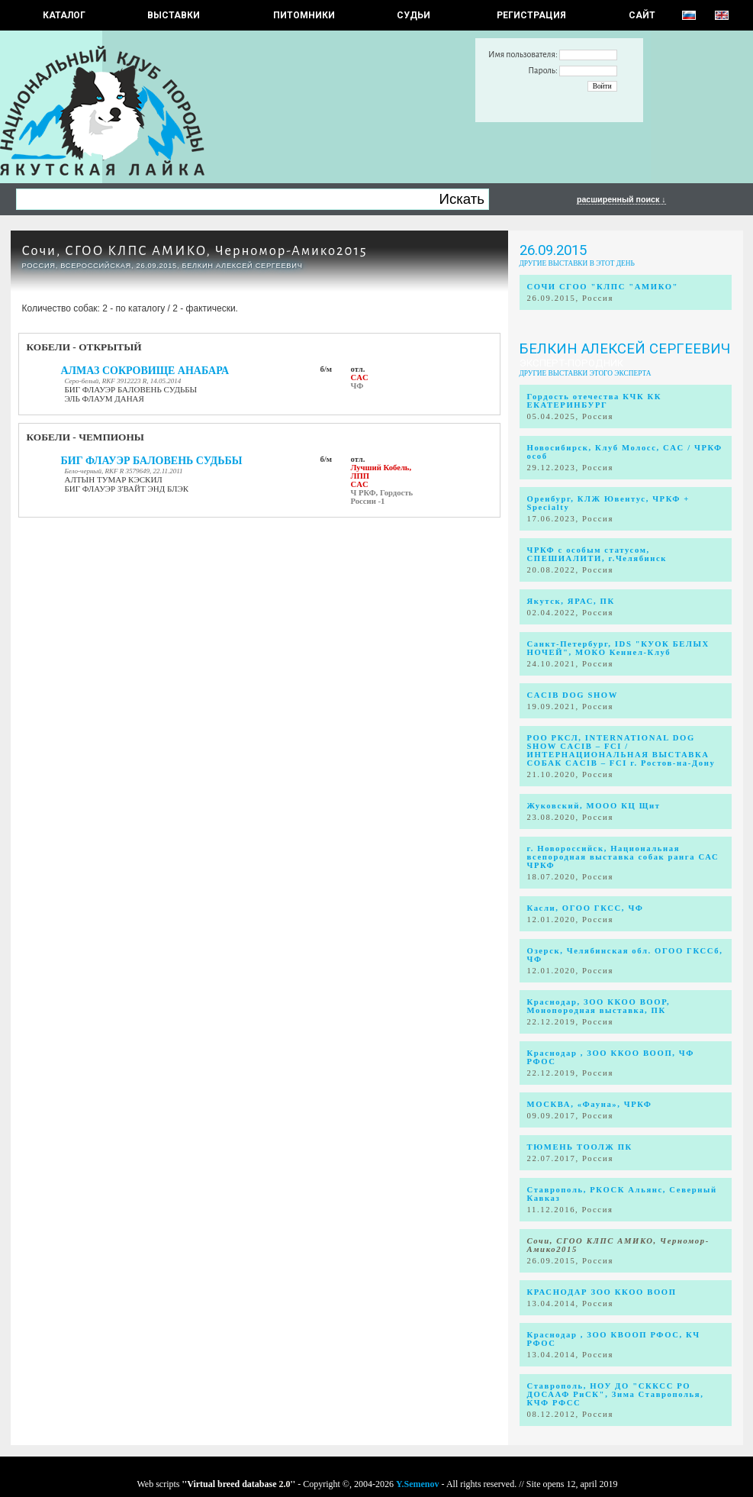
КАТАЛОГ (64, 15)
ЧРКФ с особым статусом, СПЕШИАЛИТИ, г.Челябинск (597, 554)
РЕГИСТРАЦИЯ (531, 15)
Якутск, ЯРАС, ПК (571, 601)
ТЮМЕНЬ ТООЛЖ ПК (579, 1147)
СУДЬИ (413, 15)
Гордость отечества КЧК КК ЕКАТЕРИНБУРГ (594, 400)
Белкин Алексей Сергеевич (625, 348)
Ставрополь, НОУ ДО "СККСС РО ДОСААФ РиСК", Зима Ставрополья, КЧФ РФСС (615, 1394)
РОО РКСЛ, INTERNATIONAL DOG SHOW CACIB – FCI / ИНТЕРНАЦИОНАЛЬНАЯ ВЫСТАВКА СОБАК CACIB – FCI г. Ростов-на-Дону (621, 750)
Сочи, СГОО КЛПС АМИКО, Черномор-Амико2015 (195, 251)
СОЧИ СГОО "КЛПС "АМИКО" (603, 286)
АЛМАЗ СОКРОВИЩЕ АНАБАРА (145, 370)
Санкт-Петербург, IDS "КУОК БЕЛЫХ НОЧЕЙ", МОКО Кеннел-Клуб (618, 648)
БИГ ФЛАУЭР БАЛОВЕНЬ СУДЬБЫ (152, 460)
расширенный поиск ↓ (621, 199)
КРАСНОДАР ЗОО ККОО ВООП (602, 1292)
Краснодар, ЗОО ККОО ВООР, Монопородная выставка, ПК (599, 1006)
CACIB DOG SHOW (573, 695)
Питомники (304, 15)
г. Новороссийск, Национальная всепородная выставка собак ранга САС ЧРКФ (623, 856)
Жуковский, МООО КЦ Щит (594, 806)
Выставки (173, 15)
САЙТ (642, 15)
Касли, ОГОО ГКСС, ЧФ (585, 908)
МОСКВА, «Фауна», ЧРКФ (589, 1104)
